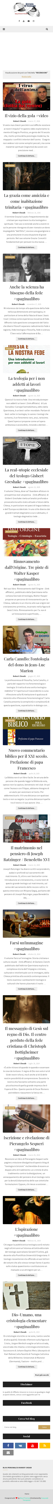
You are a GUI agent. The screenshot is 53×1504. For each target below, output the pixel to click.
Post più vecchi (42, 1375)
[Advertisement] (26, 50)
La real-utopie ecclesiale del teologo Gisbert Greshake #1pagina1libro (26, 475)
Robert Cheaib (19, 121)
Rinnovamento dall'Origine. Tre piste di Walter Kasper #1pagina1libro (26, 570)
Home (27, 1494)
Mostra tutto (26, 76)
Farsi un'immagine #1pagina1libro (26, 945)
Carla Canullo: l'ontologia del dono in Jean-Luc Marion (26, 664)
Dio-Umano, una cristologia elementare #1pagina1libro (27, 1320)
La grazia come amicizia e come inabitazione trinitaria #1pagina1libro (26, 201)
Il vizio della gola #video (26, 115)
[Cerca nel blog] (20, 1427)
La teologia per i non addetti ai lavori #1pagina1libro (26, 384)
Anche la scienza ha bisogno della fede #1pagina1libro (26, 292)
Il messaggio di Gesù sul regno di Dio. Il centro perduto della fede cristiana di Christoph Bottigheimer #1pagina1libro (26, 1043)
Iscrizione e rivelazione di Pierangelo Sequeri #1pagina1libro (26, 1143)
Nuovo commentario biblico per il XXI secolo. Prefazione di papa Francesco (26, 759)
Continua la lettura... (26, 156)
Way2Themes (25, 1498)
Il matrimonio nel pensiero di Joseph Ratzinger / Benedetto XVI (27, 853)
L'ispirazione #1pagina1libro (26, 1232)
